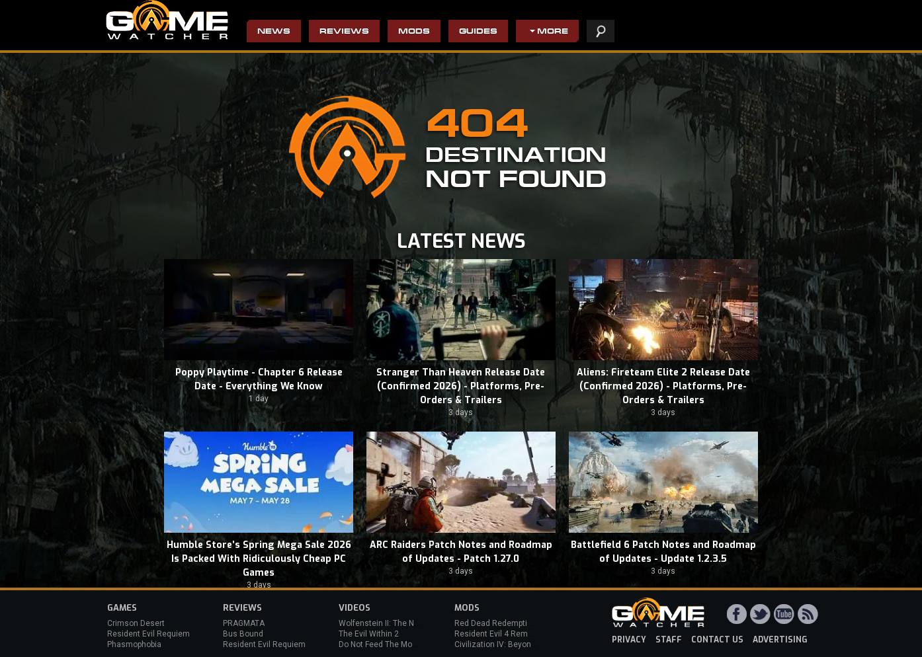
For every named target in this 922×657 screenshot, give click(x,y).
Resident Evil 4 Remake (497, 633)
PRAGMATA (244, 623)
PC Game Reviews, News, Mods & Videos (167, 20)
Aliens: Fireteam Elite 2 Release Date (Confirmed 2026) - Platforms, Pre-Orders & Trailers (663, 386)
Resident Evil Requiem (148, 633)
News (273, 32)
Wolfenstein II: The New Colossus (400, 623)
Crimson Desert (136, 623)
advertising (780, 640)
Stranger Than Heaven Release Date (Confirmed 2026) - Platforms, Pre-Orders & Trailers (460, 386)
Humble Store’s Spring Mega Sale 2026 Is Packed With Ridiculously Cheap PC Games (259, 559)
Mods (414, 32)
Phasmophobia (134, 644)
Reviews (344, 32)
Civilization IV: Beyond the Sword (514, 644)
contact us (717, 640)
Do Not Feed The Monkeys (386, 644)
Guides (478, 32)
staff (668, 640)
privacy (629, 640)
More (552, 32)
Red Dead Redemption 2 (498, 623)
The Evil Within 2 (369, 633)
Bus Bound (243, 633)
